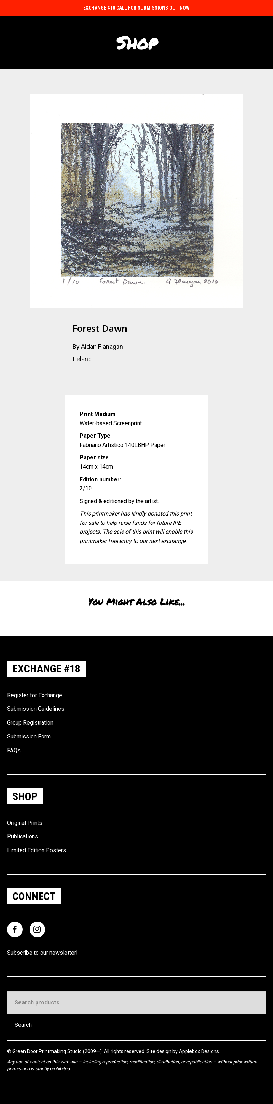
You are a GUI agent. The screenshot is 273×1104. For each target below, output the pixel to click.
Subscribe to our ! (42, 952)
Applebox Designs (199, 1051)
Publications (22, 836)
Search (23, 1025)
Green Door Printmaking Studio (47, 1051)
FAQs (14, 750)
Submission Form (29, 736)
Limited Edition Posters (36, 850)
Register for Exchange (34, 695)
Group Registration (30, 722)
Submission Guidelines (35, 708)
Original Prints (24, 823)
